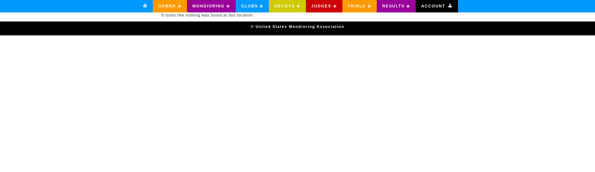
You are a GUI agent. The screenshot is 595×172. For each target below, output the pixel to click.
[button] (170, 6)
